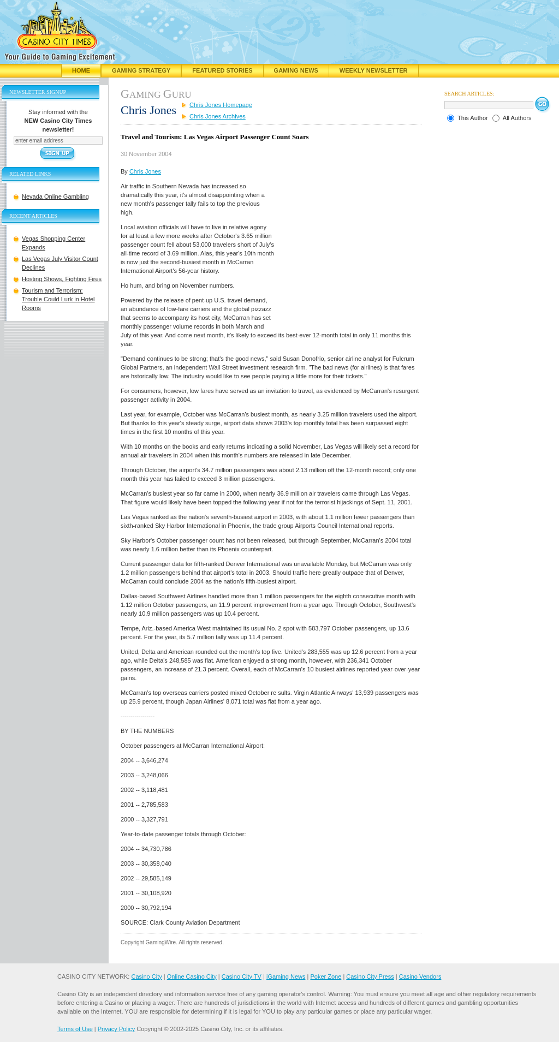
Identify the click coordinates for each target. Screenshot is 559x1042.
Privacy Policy (116, 1029)
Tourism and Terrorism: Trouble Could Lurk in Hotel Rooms (58, 299)
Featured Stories (222, 70)
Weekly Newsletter (374, 70)
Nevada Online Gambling (55, 196)
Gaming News (296, 70)
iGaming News (286, 976)
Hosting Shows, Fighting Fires (62, 279)
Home (81, 70)
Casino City (146, 976)
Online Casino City (192, 976)
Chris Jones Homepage (220, 105)
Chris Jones (145, 171)
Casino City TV (241, 976)
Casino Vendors (420, 976)
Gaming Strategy (141, 70)
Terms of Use (75, 1029)
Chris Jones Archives (217, 116)
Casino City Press (370, 976)
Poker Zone (325, 976)
